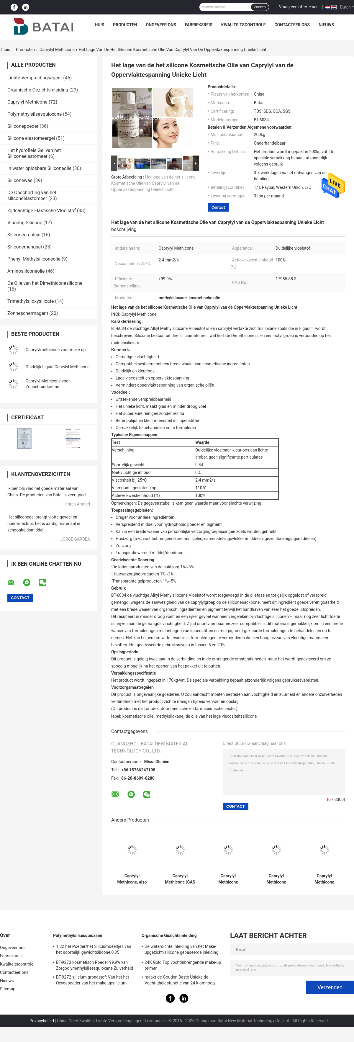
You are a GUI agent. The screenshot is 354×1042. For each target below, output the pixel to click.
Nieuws (326, 24)
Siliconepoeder (23, 126)
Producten (125, 24)
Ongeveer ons (161, 24)
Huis (99, 24)
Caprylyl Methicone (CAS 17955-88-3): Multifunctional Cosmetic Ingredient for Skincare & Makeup (180, 879)
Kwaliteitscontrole (243, 24)
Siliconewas (19, 180)
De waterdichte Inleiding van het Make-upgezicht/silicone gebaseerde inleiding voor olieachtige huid (181, 950)
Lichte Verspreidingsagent (34, 78)
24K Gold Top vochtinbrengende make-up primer (183, 965)
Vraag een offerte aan (299, 6)
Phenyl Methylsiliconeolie (33, 259)
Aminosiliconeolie (26, 271)
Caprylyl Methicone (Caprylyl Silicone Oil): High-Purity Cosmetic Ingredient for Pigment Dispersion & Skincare (228, 879)
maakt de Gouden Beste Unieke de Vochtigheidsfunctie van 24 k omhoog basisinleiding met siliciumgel (180, 981)
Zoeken (260, 7)
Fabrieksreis (198, 24)
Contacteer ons (292, 24)
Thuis (5, 49)
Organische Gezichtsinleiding (37, 90)
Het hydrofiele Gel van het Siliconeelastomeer (34, 153)
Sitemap (7, 989)
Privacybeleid (42, 1020)
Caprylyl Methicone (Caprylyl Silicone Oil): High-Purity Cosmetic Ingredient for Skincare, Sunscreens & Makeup (276, 879)
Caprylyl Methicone (57, 49)
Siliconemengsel (24, 247)
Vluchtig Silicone (24, 222)
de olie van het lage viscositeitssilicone (221, 716)
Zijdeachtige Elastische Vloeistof (41, 210)
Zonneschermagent (27, 313)
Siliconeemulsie (23, 235)
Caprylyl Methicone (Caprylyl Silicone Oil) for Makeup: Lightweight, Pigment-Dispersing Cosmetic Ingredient (324, 879)
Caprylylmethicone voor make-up (56, 349)
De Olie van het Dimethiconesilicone (44, 283)
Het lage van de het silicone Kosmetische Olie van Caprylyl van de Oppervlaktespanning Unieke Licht (153, 183)
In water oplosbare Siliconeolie (39, 168)
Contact (218, 207)
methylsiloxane (169, 716)
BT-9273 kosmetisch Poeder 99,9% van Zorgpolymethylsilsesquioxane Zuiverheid (94, 965)
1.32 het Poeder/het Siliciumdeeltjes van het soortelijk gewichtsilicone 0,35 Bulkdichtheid (93, 950)
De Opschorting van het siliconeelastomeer (31, 195)
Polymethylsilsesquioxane (34, 114)
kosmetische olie (137, 716)
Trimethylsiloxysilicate (30, 301)
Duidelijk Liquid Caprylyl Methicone (58, 366)
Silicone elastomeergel (31, 138)
